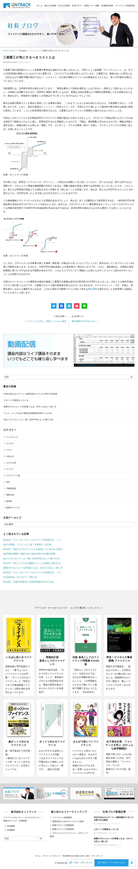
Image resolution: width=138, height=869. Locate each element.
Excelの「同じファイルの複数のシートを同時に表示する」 (33, 563)
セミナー (10, 469)
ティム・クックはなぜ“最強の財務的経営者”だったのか (28, 413)
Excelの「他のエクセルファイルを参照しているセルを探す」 (34, 549)
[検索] (69, 376)
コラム (9, 450)
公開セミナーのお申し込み (111, 862)
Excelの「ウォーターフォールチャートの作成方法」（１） (33, 540)
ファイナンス (33, 51)
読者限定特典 (107, 5)
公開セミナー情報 (91, 5)
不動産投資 (11, 488)
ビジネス (10, 443)
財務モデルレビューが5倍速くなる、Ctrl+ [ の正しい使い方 (30, 407)
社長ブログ (77, 5)
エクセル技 (11, 463)
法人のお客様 (64, 5)
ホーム (40, 5)
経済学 (9, 501)
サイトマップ (97, 856)
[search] (131, 376)
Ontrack (60, 863)
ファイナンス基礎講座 (62, 817)
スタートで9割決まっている (16, 400)
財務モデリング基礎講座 (63, 825)
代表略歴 (11, 830)
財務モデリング (13, 507)
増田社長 (10, 495)
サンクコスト (48, 107)
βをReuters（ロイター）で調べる (20, 577)
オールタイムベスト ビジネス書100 (66, 608)
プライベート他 (13, 475)
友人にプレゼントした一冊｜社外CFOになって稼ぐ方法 (28, 419)
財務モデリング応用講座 (63, 829)
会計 (8, 482)
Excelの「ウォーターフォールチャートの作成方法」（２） (33, 572)
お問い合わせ (80, 862)
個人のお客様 (50, 5)
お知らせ (10, 456)
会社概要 (11, 826)
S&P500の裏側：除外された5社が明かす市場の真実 (29, 554)
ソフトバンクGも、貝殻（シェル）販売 (45, 321)
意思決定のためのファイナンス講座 (68, 821)
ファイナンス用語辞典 (125, 5)
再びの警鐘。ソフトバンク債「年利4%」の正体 (27, 544)
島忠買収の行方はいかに (85, 321)
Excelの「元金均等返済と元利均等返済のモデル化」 (29, 582)
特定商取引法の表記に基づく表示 (76, 856)
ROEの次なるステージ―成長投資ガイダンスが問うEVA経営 (30, 394)
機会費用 (92, 289)
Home (5, 51)
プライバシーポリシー (52, 856)
